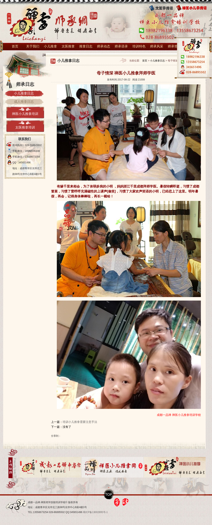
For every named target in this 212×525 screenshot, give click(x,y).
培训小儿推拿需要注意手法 (80, 422)
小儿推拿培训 (51, 24)
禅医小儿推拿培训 (25, 114)
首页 (15, 46)
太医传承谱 (163, 8)
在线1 (192, 67)
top (109, 494)
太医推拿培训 (25, 127)
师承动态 (103, 46)
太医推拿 (68, 46)
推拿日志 (85, 46)
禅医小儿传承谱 (194, 8)
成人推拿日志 (24, 101)
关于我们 (32, 46)
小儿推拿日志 (157, 60)
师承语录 (121, 46)
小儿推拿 (50, 46)
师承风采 (156, 46)
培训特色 (139, 46)
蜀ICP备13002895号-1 (95, 512)
